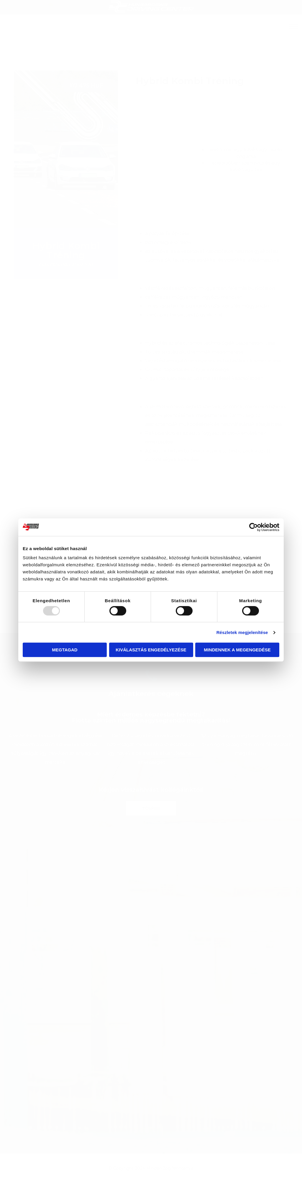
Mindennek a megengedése (237, 649)
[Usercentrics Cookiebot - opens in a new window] (253, 527)
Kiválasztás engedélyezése (151, 649)
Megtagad (64, 649)
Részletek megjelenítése (242, 632)
